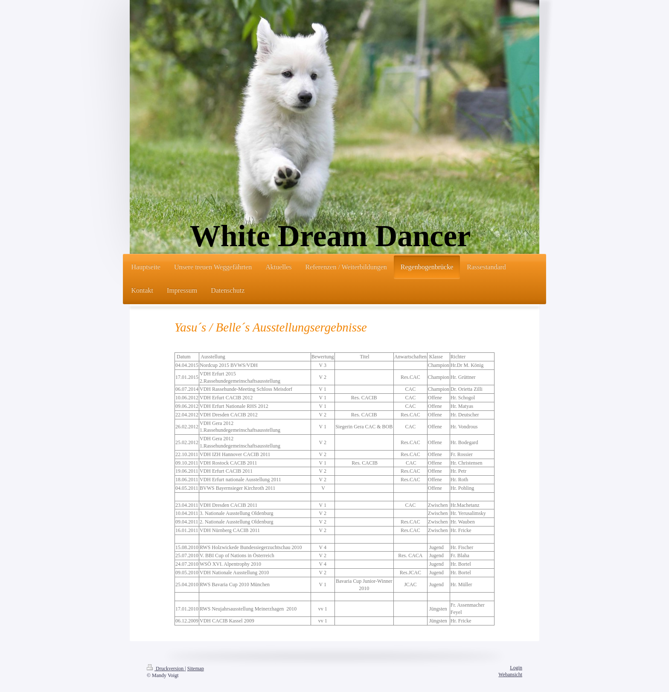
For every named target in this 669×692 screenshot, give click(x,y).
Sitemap (195, 669)
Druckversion (166, 669)
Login (516, 668)
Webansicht (510, 674)
